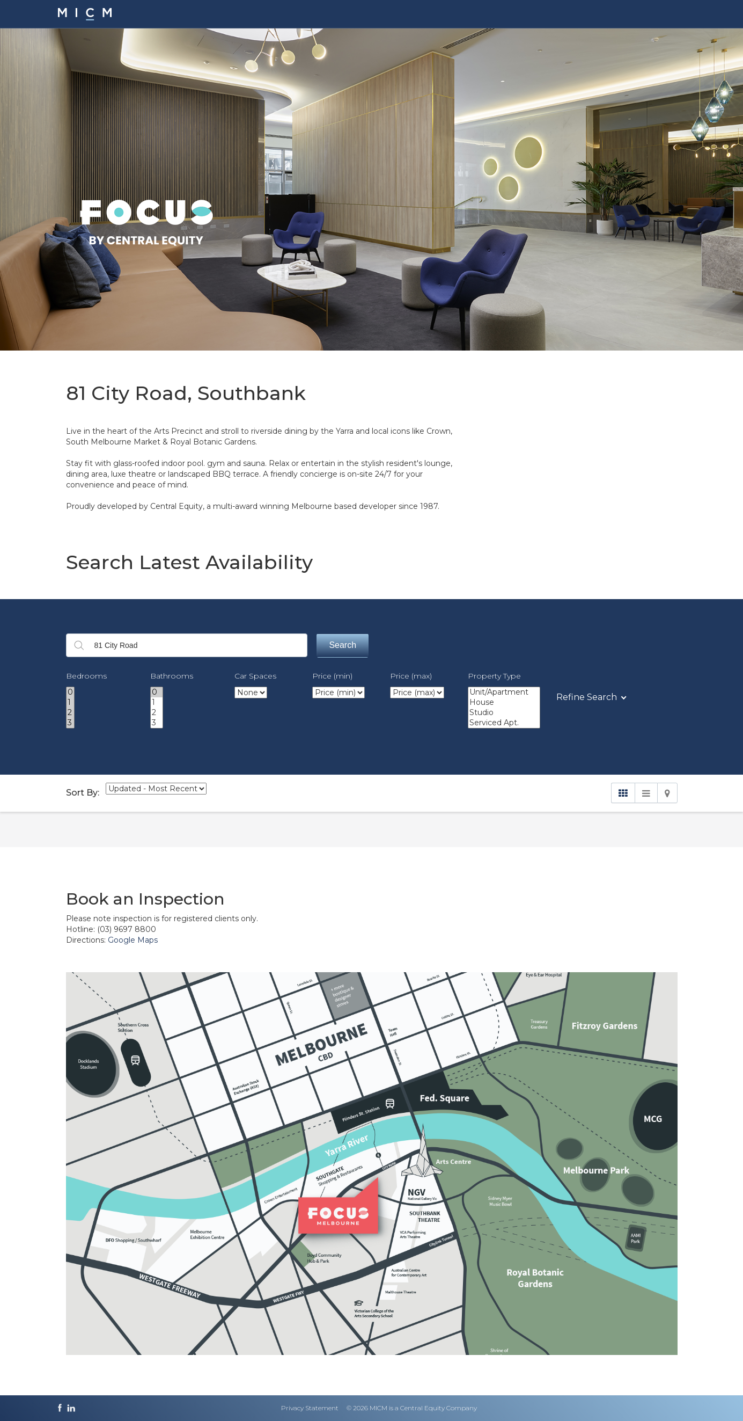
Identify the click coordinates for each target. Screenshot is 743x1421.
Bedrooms (86, 676)
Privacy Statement (310, 1408)
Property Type (494, 676)
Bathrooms (171, 676)
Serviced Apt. (504, 723)
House (504, 702)
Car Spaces (255, 676)
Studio (504, 713)
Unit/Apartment (504, 692)
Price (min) (332, 676)
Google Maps (133, 940)
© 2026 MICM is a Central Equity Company (412, 1408)
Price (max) (411, 676)
